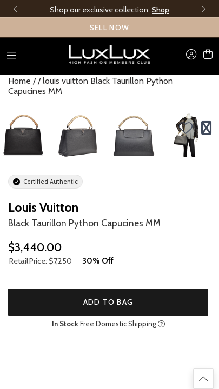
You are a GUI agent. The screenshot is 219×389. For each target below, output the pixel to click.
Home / (22, 81)
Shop (160, 10)
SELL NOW (110, 27)
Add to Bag (108, 302)
